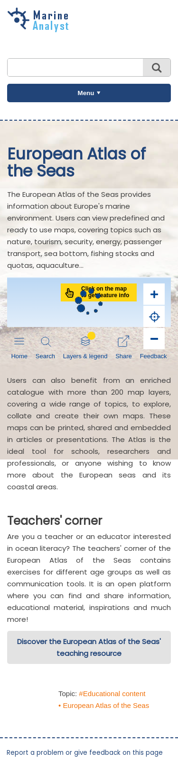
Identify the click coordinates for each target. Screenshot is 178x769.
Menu (86, 93)
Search (156, 67)
